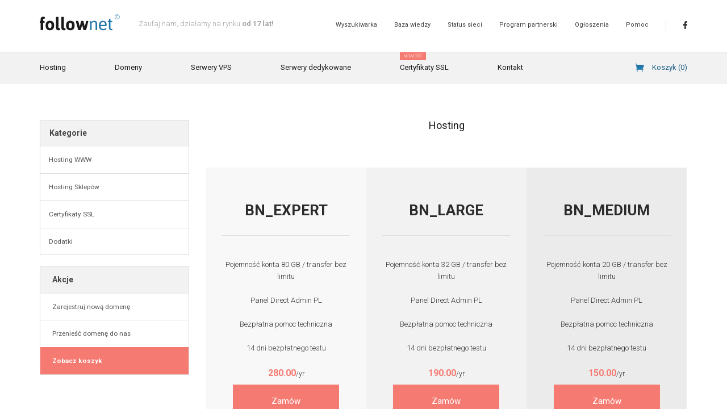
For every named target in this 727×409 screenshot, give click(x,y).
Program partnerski (528, 24)
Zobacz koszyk (75, 361)
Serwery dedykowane (316, 67)
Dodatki (61, 241)
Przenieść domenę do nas (90, 333)
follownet (80, 22)
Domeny (128, 67)
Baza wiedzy (412, 24)
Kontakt (510, 67)
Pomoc (637, 24)
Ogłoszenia (592, 24)
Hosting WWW (70, 160)
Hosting (53, 67)
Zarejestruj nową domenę (89, 307)
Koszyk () (669, 67)
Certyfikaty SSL (424, 62)
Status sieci (465, 24)
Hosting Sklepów (74, 187)
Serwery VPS (211, 67)
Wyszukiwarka (356, 24)
